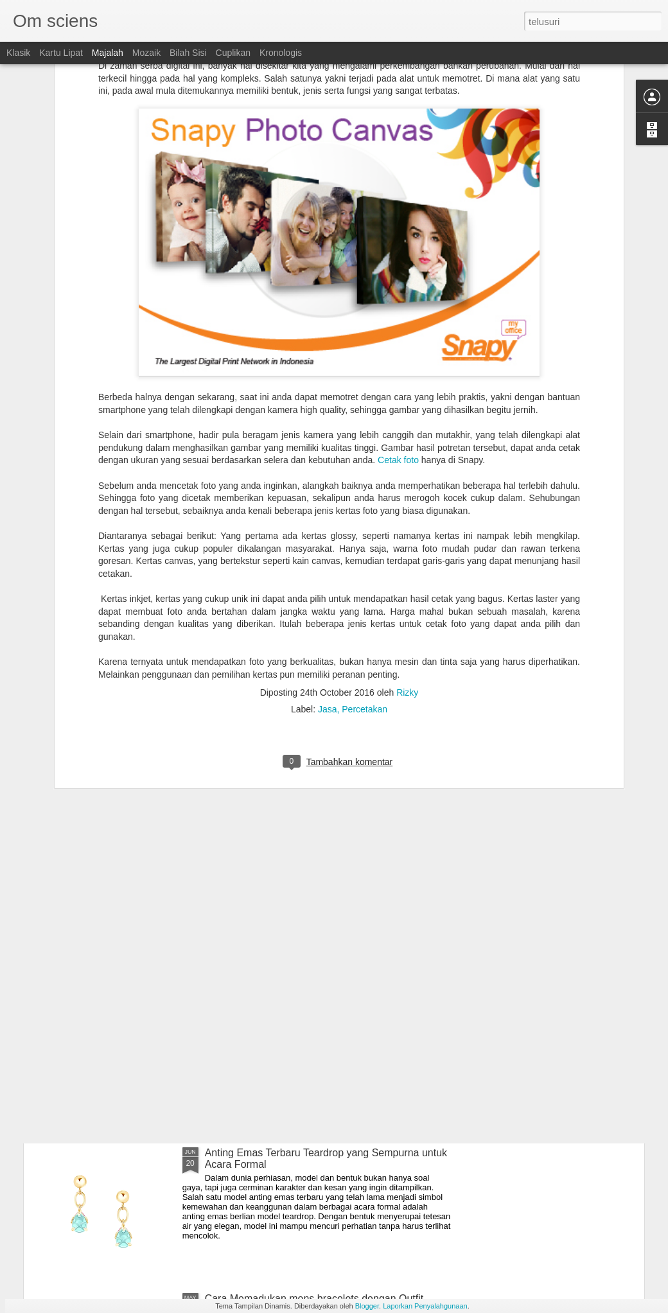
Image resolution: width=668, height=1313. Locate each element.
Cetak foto (398, 306)
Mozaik (146, 53)
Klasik (18, 53)
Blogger (367, 1306)
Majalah (107, 53)
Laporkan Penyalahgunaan (425, 1306)
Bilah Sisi (188, 53)
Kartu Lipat (61, 53)
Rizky (407, 539)
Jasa (327, 556)
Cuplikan (233, 53)
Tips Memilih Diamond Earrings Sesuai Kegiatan (315, 1006)
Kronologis (280, 53)
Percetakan (364, 556)
